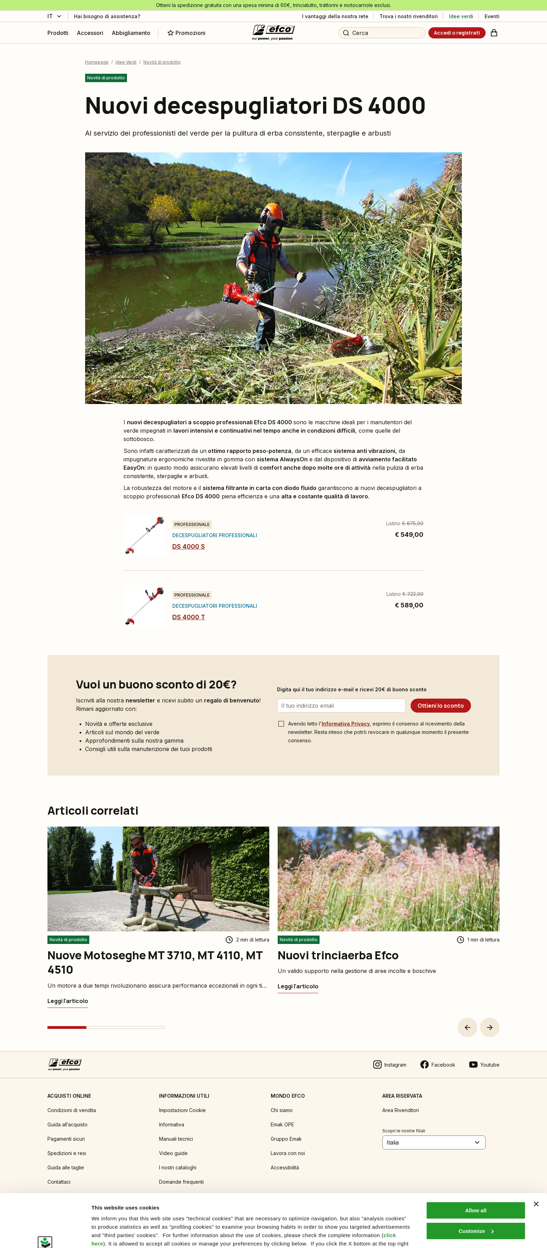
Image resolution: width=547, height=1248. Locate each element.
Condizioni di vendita (71, 1110)
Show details (107, 1234)
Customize (476, 1185)
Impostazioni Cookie (182, 1110)
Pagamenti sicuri (66, 1139)
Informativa (171, 1124)
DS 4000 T (188, 617)
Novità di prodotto (162, 62)
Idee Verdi (125, 62)
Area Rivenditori (400, 1110)
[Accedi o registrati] (457, 32)
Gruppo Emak (286, 1139)
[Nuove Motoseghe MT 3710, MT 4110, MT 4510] (67, 1000)
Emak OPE (282, 1124)
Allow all (475, 1165)
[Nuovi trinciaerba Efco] (298, 986)
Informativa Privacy (346, 724)
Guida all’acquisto (67, 1124)
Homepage (96, 62)
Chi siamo (282, 1110)
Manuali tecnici (176, 1139)
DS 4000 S (188, 546)
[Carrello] (494, 32)
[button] (467, 1027)
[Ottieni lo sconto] (441, 706)
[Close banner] (536, 1158)
